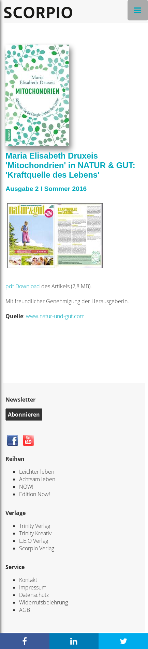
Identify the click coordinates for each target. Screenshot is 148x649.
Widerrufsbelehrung (43, 602)
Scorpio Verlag (36, 548)
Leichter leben (36, 471)
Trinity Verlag (34, 526)
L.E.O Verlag (33, 541)
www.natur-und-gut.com (55, 316)
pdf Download (23, 286)
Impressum (32, 587)
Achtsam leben (37, 479)
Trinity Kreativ (35, 533)
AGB (24, 610)
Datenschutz (34, 595)
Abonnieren (24, 414)
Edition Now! (34, 494)
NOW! (26, 486)
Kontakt (28, 580)
